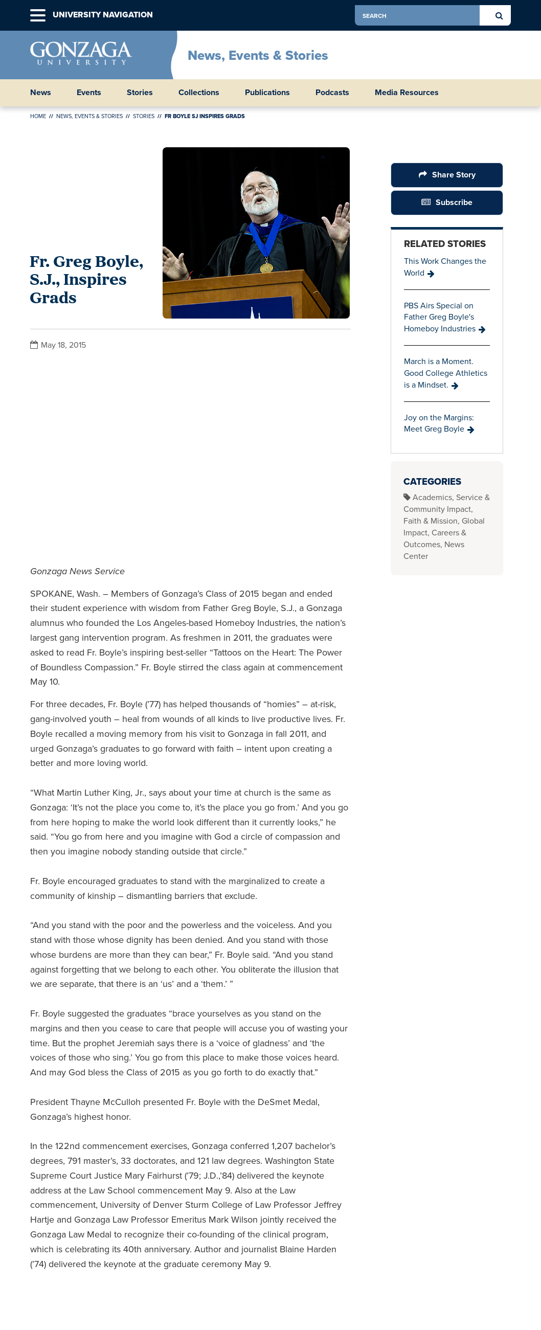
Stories (140, 92)
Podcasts (332, 92)
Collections (198, 92)
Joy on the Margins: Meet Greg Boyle (439, 423)
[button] (38, 15)
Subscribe (454, 202)
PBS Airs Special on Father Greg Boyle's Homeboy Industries (440, 317)
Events (89, 92)
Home (38, 116)
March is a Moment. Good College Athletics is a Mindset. (445, 373)
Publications (267, 92)
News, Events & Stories (258, 55)
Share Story (453, 175)
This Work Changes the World (445, 267)
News (40, 92)
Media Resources (407, 92)
